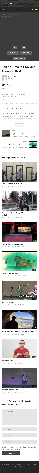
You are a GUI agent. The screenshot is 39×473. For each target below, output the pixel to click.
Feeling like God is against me (12, 244)
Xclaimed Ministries (15, 77)
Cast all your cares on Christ (12, 184)
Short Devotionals (20, 94)
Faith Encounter (7, 360)
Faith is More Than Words (11, 273)
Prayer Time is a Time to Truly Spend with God (18, 331)
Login (35, 9)
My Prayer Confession (9, 302)
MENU (4, 9)
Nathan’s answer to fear (10, 389)
